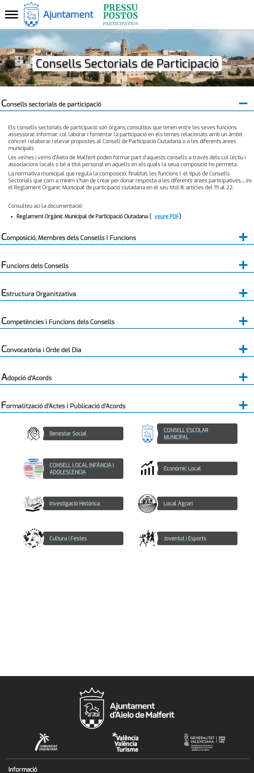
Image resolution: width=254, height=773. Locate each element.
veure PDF (166, 216)
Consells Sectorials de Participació (126, 63)
